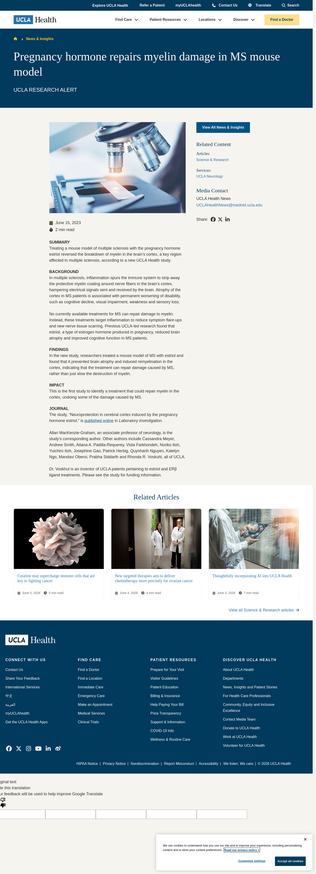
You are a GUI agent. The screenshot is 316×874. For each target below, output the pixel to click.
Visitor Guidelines (164, 678)
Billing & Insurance (165, 696)
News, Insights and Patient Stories (250, 687)
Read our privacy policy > (242, 850)
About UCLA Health (238, 670)
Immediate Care (90, 687)
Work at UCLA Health (240, 737)
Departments (233, 678)
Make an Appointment (95, 704)
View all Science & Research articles (264, 610)
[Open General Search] (290, 5)
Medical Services (91, 713)
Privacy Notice (114, 764)
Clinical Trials (88, 722)
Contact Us (228, 5)
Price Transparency (165, 713)
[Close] (305, 839)
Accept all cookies (290, 861)
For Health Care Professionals (247, 696)
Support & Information (167, 722)
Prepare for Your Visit (167, 670)
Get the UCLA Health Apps (26, 722)
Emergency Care (91, 696)
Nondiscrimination (145, 764)
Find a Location (90, 678)
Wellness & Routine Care (170, 739)
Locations (207, 19)
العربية (10, 704)
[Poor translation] (3, 802)
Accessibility (208, 764)
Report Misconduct (179, 764)
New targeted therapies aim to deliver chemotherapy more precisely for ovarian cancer (154, 578)
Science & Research (212, 160)
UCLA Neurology (209, 176)
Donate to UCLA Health (241, 728)
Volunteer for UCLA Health (244, 745)
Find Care (123, 19)
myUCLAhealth (188, 5)
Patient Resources (165, 19)
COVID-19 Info (162, 731)
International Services (22, 687)
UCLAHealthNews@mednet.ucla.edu (229, 205)
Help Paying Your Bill (167, 704)
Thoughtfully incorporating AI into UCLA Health (252, 576)
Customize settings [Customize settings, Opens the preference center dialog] (252, 861)
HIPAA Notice (87, 764)
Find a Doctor (281, 19)
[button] (110, 5)
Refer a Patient (152, 5)
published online (99, 420)
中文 (8, 696)
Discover (241, 19)
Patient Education (164, 687)
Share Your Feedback (22, 678)
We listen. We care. (238, 764)
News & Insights (40, 39)
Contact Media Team (239, 719)
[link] (213, 219)
